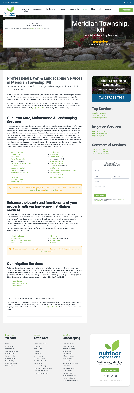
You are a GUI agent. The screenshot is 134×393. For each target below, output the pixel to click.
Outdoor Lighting (16, 182)
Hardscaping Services (99, 118)
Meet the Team (10, 354)
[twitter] (127, 2)
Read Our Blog (9, 361)
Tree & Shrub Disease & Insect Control (63, 170)
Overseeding (54, 154)
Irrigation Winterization (19, 283)
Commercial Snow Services (101, 154)
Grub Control (38, 363)
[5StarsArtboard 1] (100, 40)
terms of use (32, 28)
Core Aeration (15, 154)
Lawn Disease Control (41, 371)
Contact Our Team (11, 363)
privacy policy (40, 28)
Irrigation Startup (16, 286)
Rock (57, 166)
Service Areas (9, 346)
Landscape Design (56, 163)
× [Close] (81, 185)
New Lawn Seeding (56, 161)
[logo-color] (9, 7)
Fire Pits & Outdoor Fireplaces (21, 240)
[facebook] (124, 2)
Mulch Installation (68, 346)
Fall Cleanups (67, 351)
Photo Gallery (9, 349)
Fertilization (37, 346)
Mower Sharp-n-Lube (18, 159)
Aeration (36, 351)
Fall (18, 170)
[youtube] (130, 2)
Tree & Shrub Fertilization (19, 172)
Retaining (53, 238)
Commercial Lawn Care (100, 149)
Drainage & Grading (56, 177)
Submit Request (100, 195)
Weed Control (54, 152)
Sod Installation (16, 166)
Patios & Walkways (17, 236)
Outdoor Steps (16, 238)
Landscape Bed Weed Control (21, 163)
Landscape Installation (18, 168)
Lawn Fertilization (17, 152)
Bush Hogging (15, 177)
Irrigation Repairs (98, 136)
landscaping (38, 190)
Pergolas (53, 243)
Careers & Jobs (10, 356)
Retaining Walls (67, 373)
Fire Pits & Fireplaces (69, 376)
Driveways (53, 236)
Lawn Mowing (15, 157)
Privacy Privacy (10, 366)
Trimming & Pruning (17, 175)
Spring (13, 170)
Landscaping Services (99, 115)
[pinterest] (112, 376)
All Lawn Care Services (41, 373)
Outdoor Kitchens (17, 243)
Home (7, 344)
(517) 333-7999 (37, 108)
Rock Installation (68, 361)
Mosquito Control (17, 179)
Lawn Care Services (99, 113)
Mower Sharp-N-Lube (40, 344)
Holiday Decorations (69, 356)
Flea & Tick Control (56, 175)
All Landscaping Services (70, 380)
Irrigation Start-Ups (98, 131)
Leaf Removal (54, 168)
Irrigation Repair (16, 281)
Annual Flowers (55, 172)
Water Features (55, 240)
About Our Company (11, 351)
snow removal (51, 190)
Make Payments (10, 358)
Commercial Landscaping (101, 151)
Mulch (52, 166)
